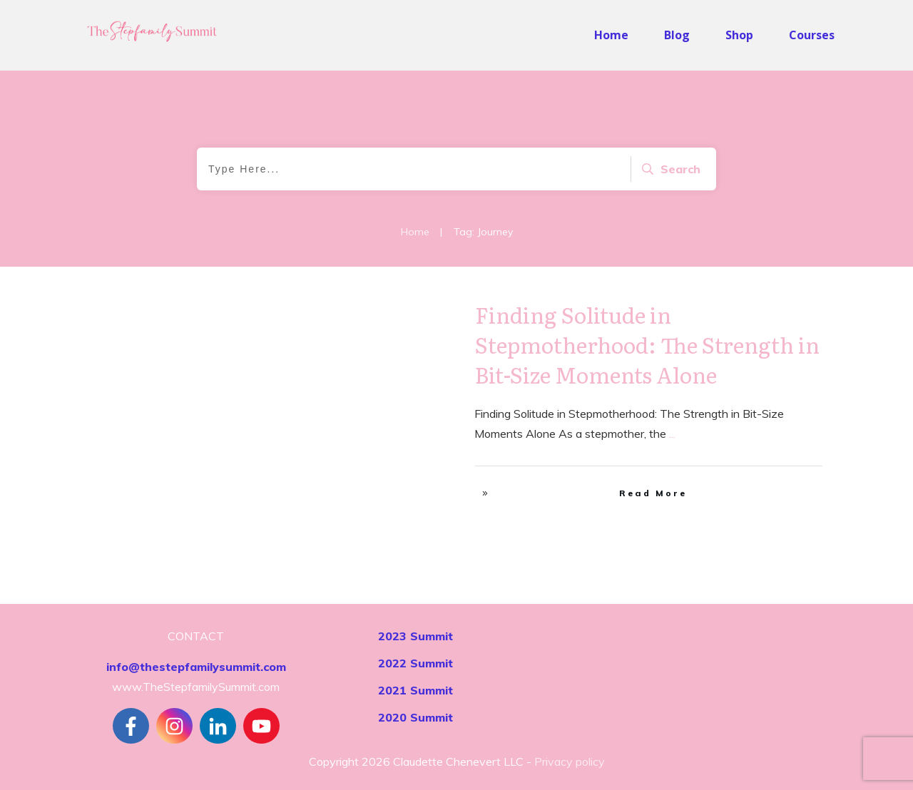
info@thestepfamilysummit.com (196, 667)
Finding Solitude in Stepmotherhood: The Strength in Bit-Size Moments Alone (647, 344)
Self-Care (412, 314)
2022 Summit (415, 663)
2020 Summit (415, 717)
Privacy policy (569, 761)
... (672, 433)
